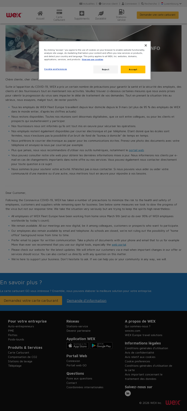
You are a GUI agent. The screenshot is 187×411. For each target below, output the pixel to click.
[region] (95, 60)
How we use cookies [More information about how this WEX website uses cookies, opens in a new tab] (92, 59)
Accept (133, 69)
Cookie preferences (55, 69)
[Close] (146, 45)
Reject (105, 69)
